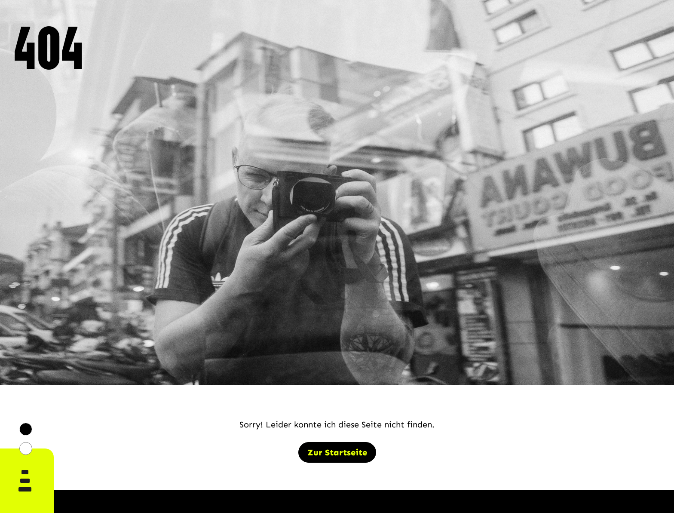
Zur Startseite (337, 452)
